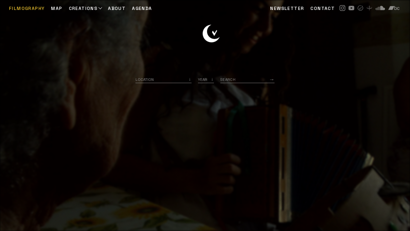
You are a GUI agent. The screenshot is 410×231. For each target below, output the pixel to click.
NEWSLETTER (287, 8)
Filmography (27, 8)
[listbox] (206, 79)
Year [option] (202, 79)
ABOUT (117, 8)
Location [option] (144, 79)
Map (56, 8)
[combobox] (163, 79)
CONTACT (322, 8)
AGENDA (142, 8)
